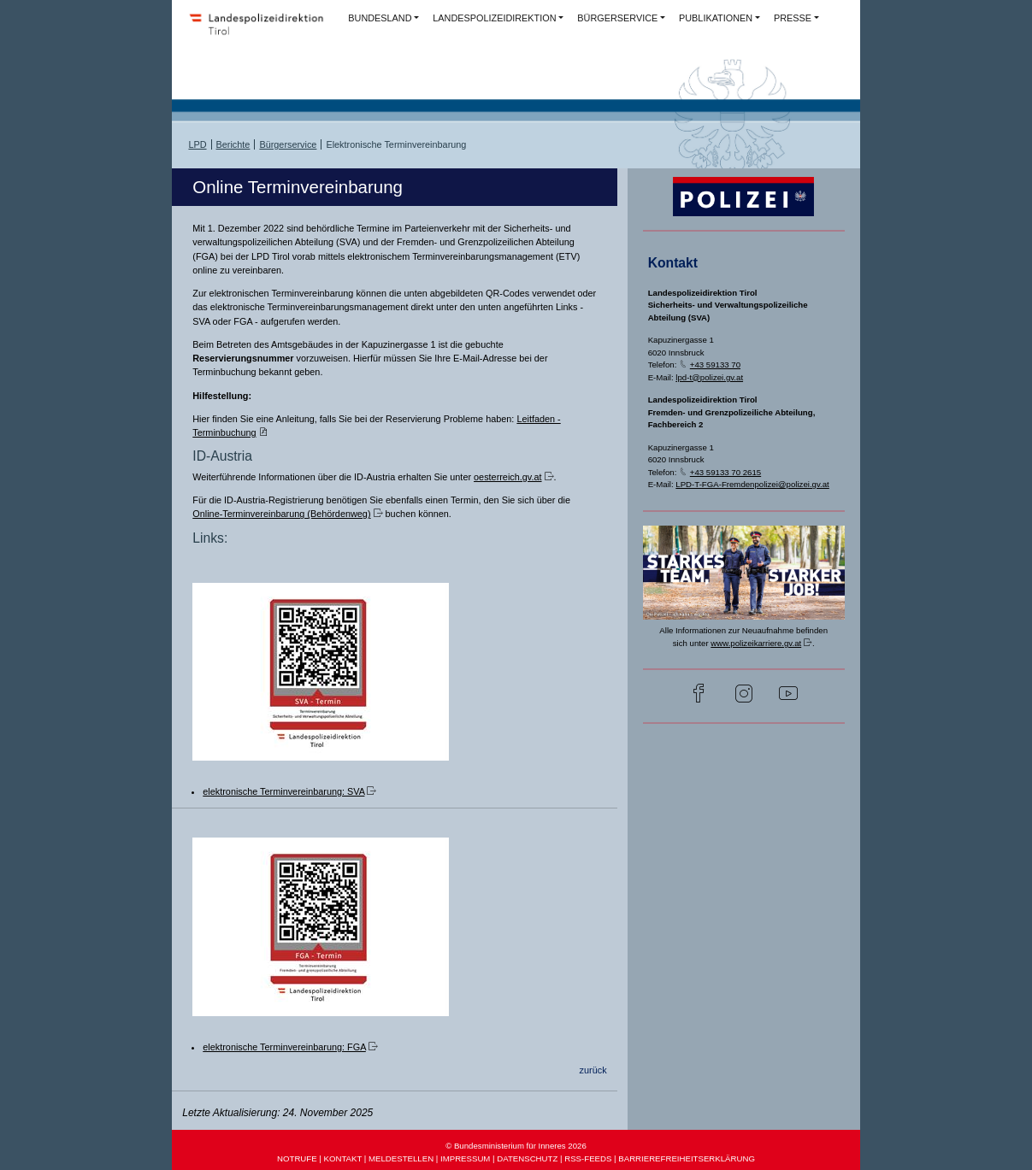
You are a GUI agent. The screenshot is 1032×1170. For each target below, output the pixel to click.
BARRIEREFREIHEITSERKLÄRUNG (686, 1158)
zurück (593, 1070)
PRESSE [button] (792, 18)
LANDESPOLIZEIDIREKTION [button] (494, 18)
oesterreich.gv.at (507, 477)
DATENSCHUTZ (527, 1158)
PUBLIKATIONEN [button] (715, 18)
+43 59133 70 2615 (725, 472)
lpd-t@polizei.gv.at (709, 377)
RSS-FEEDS (587, 1158)
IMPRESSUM (465, 1158)
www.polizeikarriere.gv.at (756, 643)
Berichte (233, 144)
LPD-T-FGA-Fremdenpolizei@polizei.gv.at (752, 484)
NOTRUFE (297, 1158)
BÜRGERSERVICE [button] (617, 18)
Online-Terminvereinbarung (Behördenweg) (281, 514)
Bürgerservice (287, 144)
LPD (197, 144)
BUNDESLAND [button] (379, 18)
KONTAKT (343, 1158)
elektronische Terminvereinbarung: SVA (283, 791)
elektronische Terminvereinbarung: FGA (284, 1047)
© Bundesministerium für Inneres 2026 (516, 1145)
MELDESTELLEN (401, 1158)
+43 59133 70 (715, 364)
